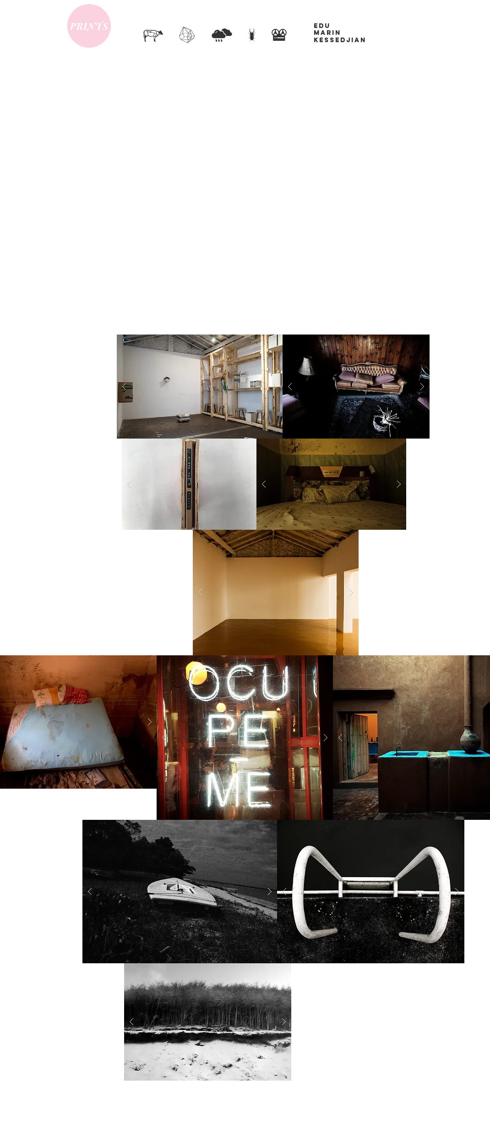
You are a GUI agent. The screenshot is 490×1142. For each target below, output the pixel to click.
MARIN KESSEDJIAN (340, 36)
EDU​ (322, 26)
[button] (200, 387)
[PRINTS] (89, 26)
